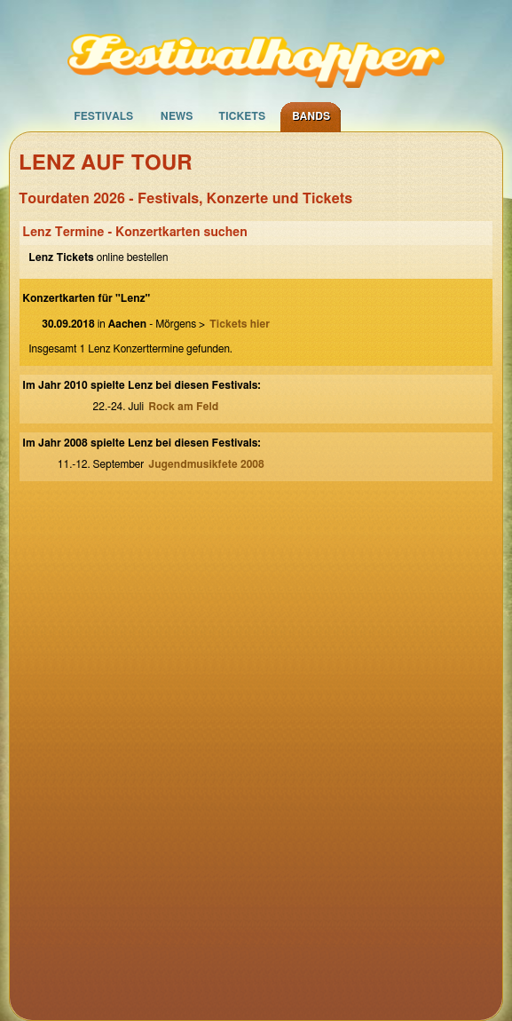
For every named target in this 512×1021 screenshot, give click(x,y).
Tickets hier (239, 324)
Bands (311, 116)
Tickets (241, 116)
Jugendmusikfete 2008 (206, 464)
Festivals (103, 116)
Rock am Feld (183, 406)
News (177, 116)
